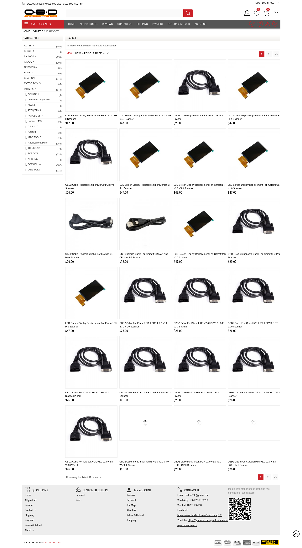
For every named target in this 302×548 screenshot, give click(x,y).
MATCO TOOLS (42, 84)
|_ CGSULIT (42, 127)
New (70, 53)
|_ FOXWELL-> (42, 165)
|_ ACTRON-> (42, 95)
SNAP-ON (42, 79)
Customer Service (92, 490)
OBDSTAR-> (42, 68)
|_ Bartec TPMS (42, 122)
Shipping (142, 24)
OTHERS (38, 31)
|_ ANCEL (42, 106)
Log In (265, 3)
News (78, 500)
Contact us (188, 490)
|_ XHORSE (42, 160)
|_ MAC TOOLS (42, 138)
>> (276, 54)
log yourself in (73, 4)
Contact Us (124, 24)
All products (88, 24)
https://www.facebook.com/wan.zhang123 (199, 515)
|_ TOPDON (42, 154)
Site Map (131, 505)
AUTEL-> (42, 46)
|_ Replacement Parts (42, 143)
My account (139, 490)
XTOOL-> (42, 62)
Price (89, 53)
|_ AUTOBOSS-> (42, 116)
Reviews (107, 24)
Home (257, 3)
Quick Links (36, 490)
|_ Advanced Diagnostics (42, 100)
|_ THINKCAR (42, 149)
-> (42, 89)
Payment (158, 24)
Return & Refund (179, 24)
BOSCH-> (42, 52)
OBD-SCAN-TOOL (52, 542)
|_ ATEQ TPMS (42, 111)
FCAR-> (42, 73)
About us (200, 24)
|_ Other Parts (42, 170)
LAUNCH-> (42, 57)
